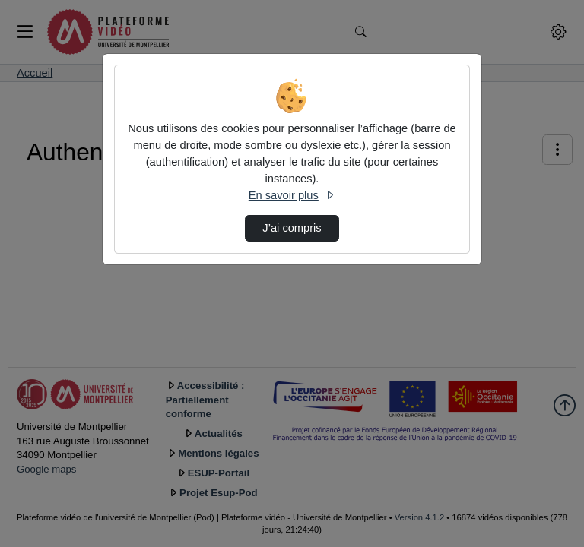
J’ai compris (291, 228)
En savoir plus (292, 195)
